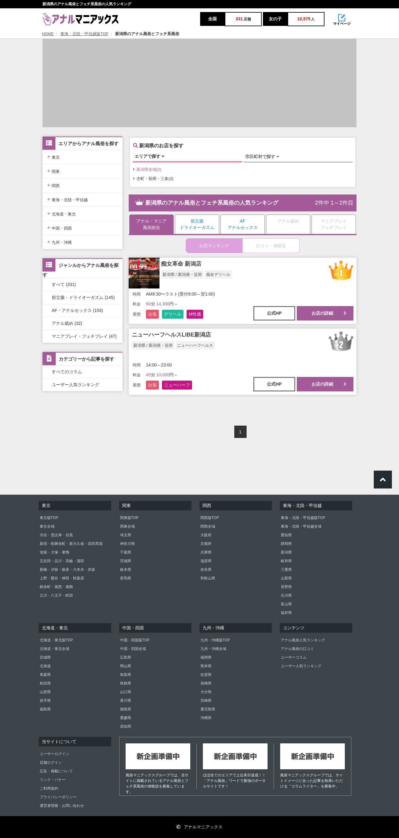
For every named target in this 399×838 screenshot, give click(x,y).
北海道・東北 (61, 213)
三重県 (286, 569)
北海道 (45, 666)
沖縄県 (206, 718)
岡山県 (125, 666)
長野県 (286, 587)
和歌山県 (207, 578)
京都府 (206, 544)
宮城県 (45, 657)
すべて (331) (64, 284)
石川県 (286, 595)
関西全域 (207, 526)
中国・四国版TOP (135, 640)
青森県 (45, 674)
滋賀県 (206, 561)
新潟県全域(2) (147, 169)
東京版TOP (49, 518)
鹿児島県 (207, 709)
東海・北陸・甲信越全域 (301, 526)
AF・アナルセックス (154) (77, 310)
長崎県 (206, 683)
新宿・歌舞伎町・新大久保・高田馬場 (71, 544)
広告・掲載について (56, 771)
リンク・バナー (53, 780)
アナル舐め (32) (67, 323)
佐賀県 (206, 674)
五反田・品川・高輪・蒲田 (62, 561)
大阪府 (206, 535)
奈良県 (206, 569)
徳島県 (125, 709)
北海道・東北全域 (54, 649)
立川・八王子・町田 (56, 595)
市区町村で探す (262, 156)
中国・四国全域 (133, 649)
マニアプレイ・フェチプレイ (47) (84, 336)
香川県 (125, 700)
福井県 (286, 613)
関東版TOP (129, 518)
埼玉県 (125, 535)
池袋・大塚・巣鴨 (54, 552)
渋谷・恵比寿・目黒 (56, 535)
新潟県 (286, 552)
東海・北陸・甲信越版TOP (84, 34)
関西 (53, 185)
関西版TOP (209, 518)
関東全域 (127, 526)
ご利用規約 (49, 788)
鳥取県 (125, 674)
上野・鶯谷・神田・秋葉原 (62, 578)
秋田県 (45, 683)
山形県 (45, 692)
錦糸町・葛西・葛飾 (56, 587)
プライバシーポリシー (58, 797)
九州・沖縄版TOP (215, 640)
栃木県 (125, 569)
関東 (53, 171)
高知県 (125, 726)
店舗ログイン (51, 762)
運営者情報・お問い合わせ (62, 805)
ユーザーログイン (54, 754)
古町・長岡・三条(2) (153, 178)
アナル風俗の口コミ (297, 649)
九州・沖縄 (59, 242)
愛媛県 (125, 718)
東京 (53, 156)
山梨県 (286, 578)
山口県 (125, 692)
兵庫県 (206, 552)
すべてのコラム (67, 371)
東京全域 (47, 526)
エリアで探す (149, 156)
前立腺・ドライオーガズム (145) (83, 297)
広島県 (125, 657)
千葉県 (125, 552)
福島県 (45, 709)
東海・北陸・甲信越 (67, 199)
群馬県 (125, 578)
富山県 (286, 604)
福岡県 (206, 657)
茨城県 (125, 561)
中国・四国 (59, 227)
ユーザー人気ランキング (75, 384)
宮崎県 (206, 700)
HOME (48, 34)
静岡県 (286, 544)
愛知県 (286, 535)
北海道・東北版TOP (56, 640)
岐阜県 (286, 561)
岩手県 (45, 700)
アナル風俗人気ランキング (303, 640)
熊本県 (206, 666)
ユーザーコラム (294, 657)
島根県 (125, 683)
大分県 (206, 692)
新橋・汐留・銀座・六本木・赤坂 (67, 569)
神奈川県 (127, 544)
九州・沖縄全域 (213, 649)
